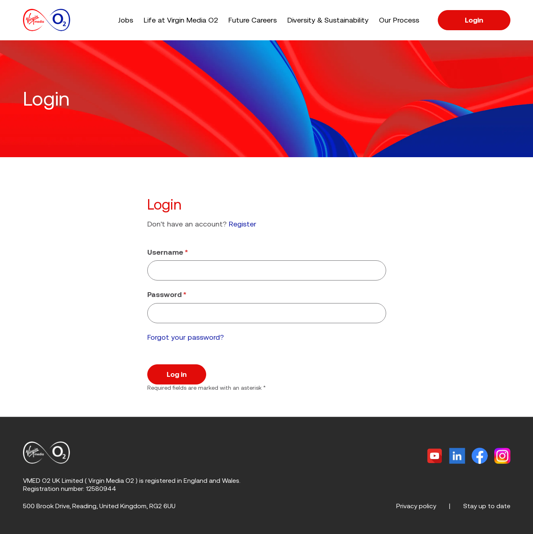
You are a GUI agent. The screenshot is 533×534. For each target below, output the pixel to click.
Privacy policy (416, 505)
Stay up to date (486, 505)
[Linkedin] (457, 456)
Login (474, 20)
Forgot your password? (185, 337)
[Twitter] (434, 456)
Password (166, 294)
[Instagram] (502, 456)
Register (242, 224)
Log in (177, 374)
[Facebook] (480, 456)
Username (167, 252)
